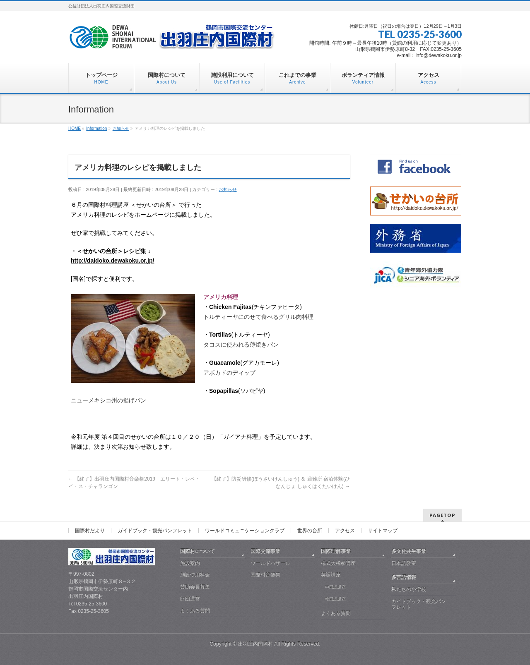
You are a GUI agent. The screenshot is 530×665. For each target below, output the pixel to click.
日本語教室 (403, 563)
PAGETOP (442, 515)
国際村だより (90, 530)
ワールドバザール (270, 563)
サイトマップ (383, 530)
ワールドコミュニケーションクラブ (244, 530)
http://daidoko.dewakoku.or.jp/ (112, 260)
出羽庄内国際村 (255, 644)
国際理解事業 (336, 551)
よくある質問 (195, 611)
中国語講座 (335, 587)
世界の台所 (309, 530)
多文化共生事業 (408, 551)
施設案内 (190, 563)
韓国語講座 (335, 599)
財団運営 (190, 599)
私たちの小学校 (408, 589)
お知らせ (228, 189)
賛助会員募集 (195, 587)
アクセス (345, 530)
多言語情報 (403, 577)
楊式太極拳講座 (338, 563)
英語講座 (331, 575)
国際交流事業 (265, 551)
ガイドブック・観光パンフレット (155, 530)
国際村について (197, 551)
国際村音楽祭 (265, 575)
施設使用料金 (195, 575)
